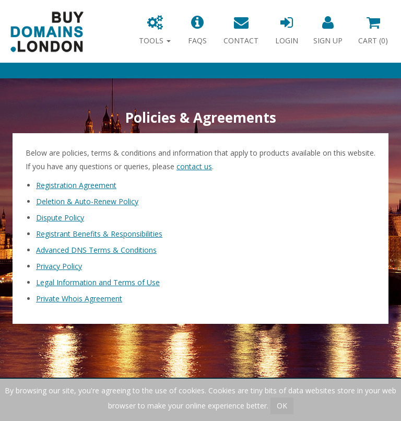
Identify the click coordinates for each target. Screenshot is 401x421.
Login (286, 30)
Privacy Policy (59, 266)
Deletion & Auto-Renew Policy (87, 201)
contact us (194, 166)
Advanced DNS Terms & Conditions (96, 250)
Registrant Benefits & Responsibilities (99, 234)
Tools (155, 30)
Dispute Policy (60, 218)
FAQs (197, 30)
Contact (241, 30)
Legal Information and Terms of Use (98, 282)
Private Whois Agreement (79, 298)
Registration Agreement (76, 185)
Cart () (373, 30)
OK (282, 406)
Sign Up (328, 30)
